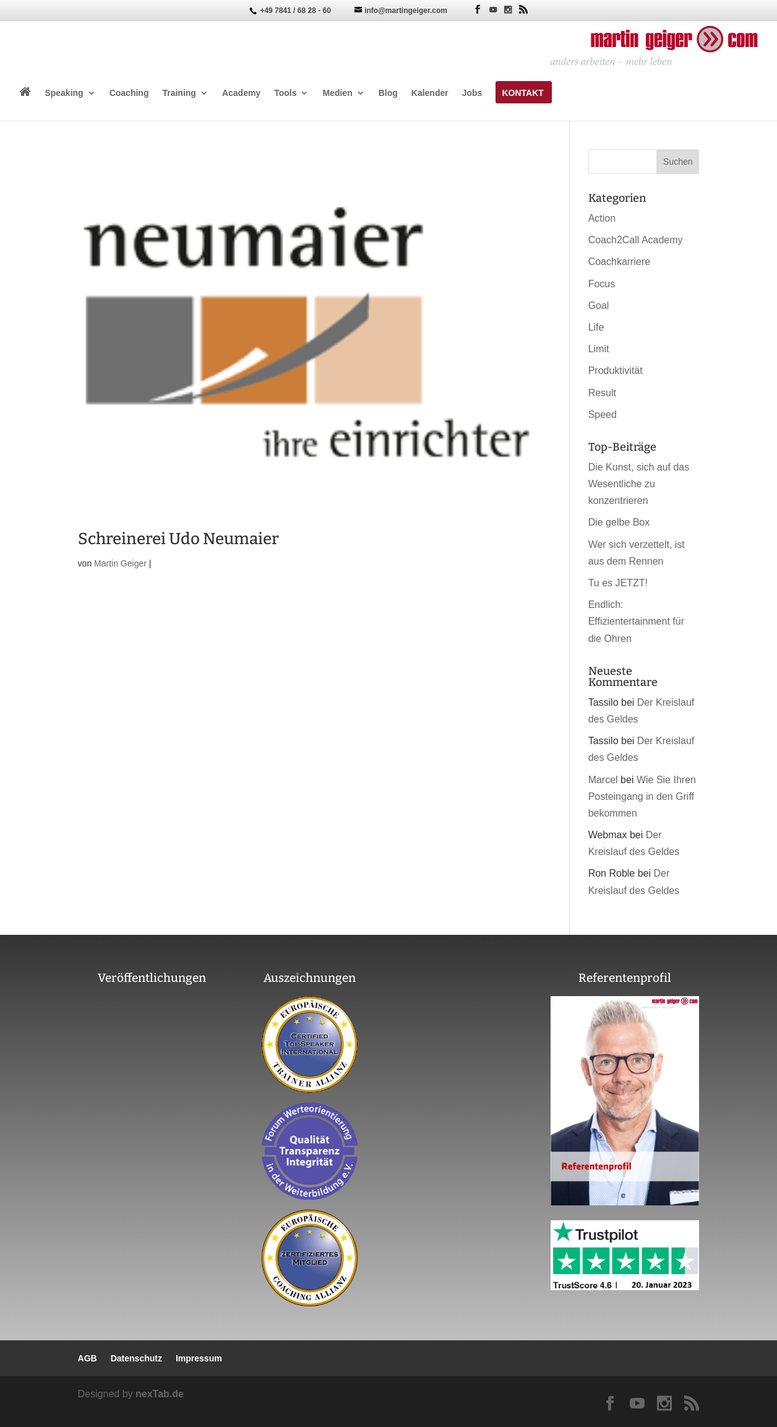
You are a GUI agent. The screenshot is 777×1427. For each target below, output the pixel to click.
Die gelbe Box (619, 522)
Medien (337, 93)
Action (602, 218)
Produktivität (615, 370)
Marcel (603, 779)
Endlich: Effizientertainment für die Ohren (636, 621)
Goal (598, 305)
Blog (388, 93)
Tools (285, 93)
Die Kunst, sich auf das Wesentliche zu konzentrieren (639, 484)
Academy (241, 93)
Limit (598, 349)
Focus (602, 284)
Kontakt (522, 93)
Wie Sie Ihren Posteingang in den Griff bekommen (642, 796)
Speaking (64, 93)
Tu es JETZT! (618, 583)
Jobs (472, 93)
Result (602, 393)
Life (596, 327)
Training (178, 93)
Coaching (129, 93)
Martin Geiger (120, 563)
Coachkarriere (619, 261)
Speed (602, 414)
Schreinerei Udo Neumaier (178, 539)
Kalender (430, 93)
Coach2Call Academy (635, 240)
